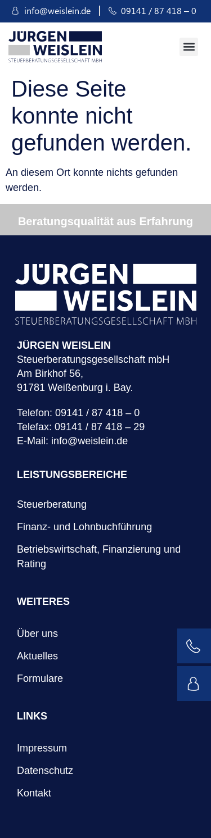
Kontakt (34, 793)
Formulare (40, 678)
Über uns (37, 633)
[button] (188, 47)
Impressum (42, 748)
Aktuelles (37, 656)
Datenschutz (45, 770)
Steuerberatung (52, 504)
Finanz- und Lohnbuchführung (84, 526)
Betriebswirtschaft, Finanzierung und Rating (99, 557)
